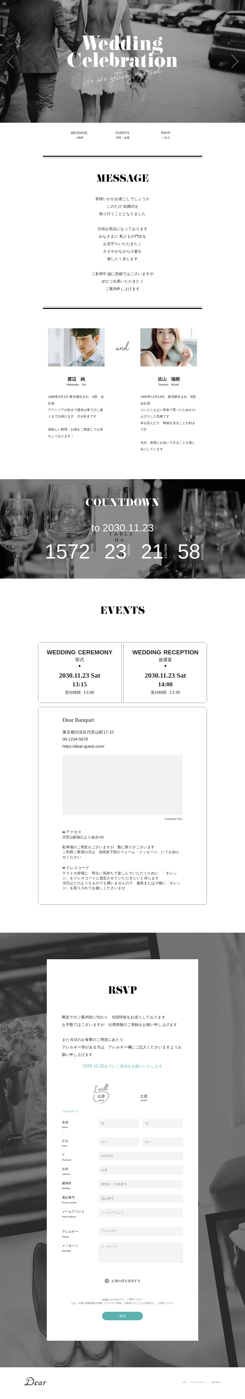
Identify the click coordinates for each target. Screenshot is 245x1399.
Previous (1, 0)
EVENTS (122, 138)
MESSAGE (79, 138)
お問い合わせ (212, 1386)
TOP (164, 1386)
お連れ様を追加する (126, 1285)
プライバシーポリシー (185, 1386)
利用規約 (105, 1304)
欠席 (144, 1103)
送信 (122, 1320)
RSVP (165, 138)
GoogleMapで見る (171, 823)
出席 (101, 1103)
